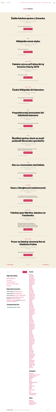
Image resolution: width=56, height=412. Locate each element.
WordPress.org (31, 404)
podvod (28, 103)
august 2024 (31, 299)
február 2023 (31, 321)
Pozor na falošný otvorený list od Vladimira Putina (28, 243)
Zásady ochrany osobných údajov (46, 2)
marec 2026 (31, 275)
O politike (28, 15)
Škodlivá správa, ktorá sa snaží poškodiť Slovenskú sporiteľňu (28, 139)
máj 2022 (30, 332)
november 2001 (32, 365)
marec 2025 (31, 290)
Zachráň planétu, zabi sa (18, 291)
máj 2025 (30, 288)
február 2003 (31, 362)
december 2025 (32, 279)
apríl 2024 (31, 304)
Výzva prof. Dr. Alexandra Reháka (12, 283)
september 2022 (32, 327)
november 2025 (32, 280)
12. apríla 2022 (34, 143)
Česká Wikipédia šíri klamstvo (28, 89)
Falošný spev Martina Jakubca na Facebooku (28, 214)
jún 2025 (30, 286)
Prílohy (30, 388)
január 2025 (31, 293)
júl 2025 (30, 285)
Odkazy (39, 2)
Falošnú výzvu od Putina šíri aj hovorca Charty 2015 (28, 65)
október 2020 (31, 356)
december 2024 (32, 294)
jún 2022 (30, 331)
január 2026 (31, 278)
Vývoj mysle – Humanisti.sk (11, 300)
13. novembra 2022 (33, 69)
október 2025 (31, 281)
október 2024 (31, 296)
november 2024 (32, 295)
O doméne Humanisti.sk (33, 2)
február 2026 (31, 276)
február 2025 (31, 291)
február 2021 (31, 351)
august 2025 (31, 284)
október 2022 (31, 326)
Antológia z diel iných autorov (34, 374)
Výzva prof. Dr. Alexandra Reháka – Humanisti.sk (15, 297)
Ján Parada (21, 54)
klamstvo (24, 54)
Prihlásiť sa (31, 400)
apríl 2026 (31, 274)
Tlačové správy (32, 389)
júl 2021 (30, 345)
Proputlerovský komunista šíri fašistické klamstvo (28, 114)
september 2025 (32, 283)
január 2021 (31, 352)
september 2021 (32, 342)
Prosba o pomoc (9, 280)
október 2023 (31, 311)
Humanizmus (31, 377)
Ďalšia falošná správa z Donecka (28, 18)
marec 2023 (31, 320)
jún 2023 (30, 316)
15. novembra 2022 (33, 21)
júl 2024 (30, 300)
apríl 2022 (31, 334)
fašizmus (20, 178)
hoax (19, 54)
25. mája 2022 (34, 118)
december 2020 (32, 354)
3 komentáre (28, 248)
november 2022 (32, 325)
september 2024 (32, 298)
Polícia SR (26, 203)
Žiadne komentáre (28, 22)
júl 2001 (30, 366)
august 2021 (31, 344)
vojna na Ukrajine (36, 80)
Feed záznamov (32, 401)
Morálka (30, 381)
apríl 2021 (31, 349)
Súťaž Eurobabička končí (11, 278)
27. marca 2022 (34, 190)
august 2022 (31, 329)
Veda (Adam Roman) (32, 393)
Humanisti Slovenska (23, 2)
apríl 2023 (31, 319)
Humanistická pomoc (33, 376)
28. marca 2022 (34, 167)
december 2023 (32, 309)
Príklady (30, 387)
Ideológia (30, 378)
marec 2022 (31, 335)
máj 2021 (30, 347)
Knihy (30, 379)
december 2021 (32, 339)
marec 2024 (31, 305)
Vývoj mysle (9, 285)
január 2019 (31, 357)
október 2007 (31, 361)
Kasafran (23, 103)
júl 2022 (30, 330)
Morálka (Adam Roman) (33, 382)
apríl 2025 (31, 289)
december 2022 (32, 324)
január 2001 (31, 367)
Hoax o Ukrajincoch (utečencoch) (28, 187)
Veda (30, 392)
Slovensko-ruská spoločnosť (30, 80)
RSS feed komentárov (33, 403)
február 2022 (31, 336)
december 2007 (32, 360)
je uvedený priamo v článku (25, 21)
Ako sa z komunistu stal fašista (28, 165)
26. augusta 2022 (34, 92)
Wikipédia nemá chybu (28, 41)
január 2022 (31, 337)
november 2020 (32, 355)
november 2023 (32, 310)
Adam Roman (31, 373)
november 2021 (32, 340)
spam (26, 155)
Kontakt (28, 2)
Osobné (28, 38)
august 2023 (31, 314)
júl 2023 (30, 315)
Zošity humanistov (32, 394)
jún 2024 (30, 301)
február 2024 (31, 306)
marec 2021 (31, 350)
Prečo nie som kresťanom (15, 298)
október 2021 (31, 341)
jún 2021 (30, 346)
